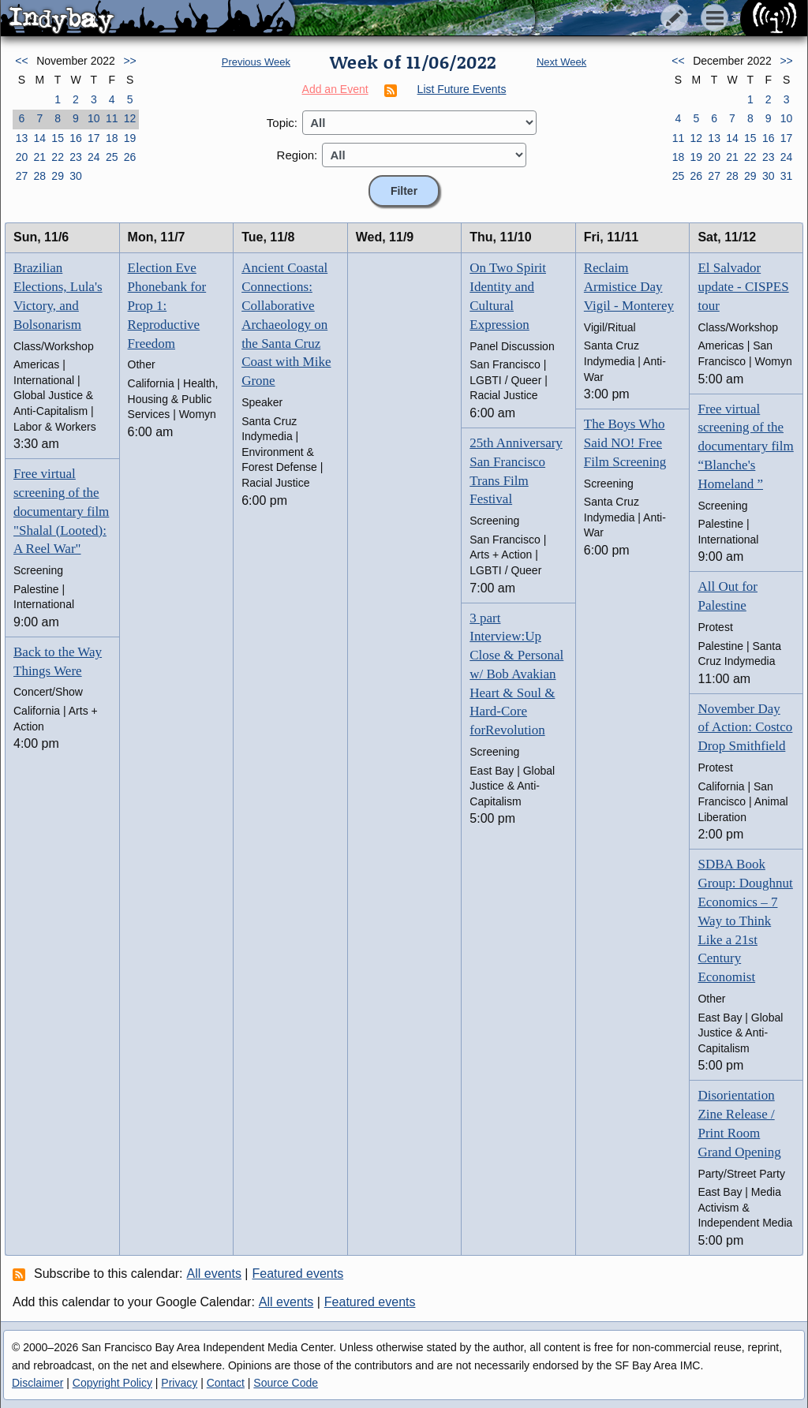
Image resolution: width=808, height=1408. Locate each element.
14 (39, 138)
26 (130, 157)
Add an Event (335, 89)
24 (94, 157)
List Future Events (462, 89)
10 (94, 118)
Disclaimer (37, 1382)
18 (112, 138)
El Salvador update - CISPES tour (743, 286)
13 (22, 138)
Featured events (298, 1273)
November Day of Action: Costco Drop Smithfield (745, 727)
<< (21, 60)
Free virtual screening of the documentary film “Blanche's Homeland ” (745, 446)
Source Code (285, 1382)
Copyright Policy (112, 1382)
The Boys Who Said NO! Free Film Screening (625, 442)
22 (57, 157)
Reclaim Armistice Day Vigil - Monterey (629, 286)
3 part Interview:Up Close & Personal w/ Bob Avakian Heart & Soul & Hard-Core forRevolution (516, 674)
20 (22, 157)
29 (57, 176)
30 (75, 176)
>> (129, 60)
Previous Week (256, 62)
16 (75, 138)
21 (39, 157)
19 (130, 138)
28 (39, 176)
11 (112, 118)
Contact (226, 1382)
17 (94, 138)
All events (214, 1273)
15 (57, 138)
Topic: (282, 122)
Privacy (179, 1382)
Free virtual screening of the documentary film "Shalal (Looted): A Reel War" (61, 511)
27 (22, 176)
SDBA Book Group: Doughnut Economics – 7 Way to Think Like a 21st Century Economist (745, 920)
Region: (297, 155)
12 (130, 118)
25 (112, 157)
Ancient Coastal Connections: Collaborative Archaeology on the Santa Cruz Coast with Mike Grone (286, 324)
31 (786, 176)
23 (75, 157)
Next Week (561, 62)
